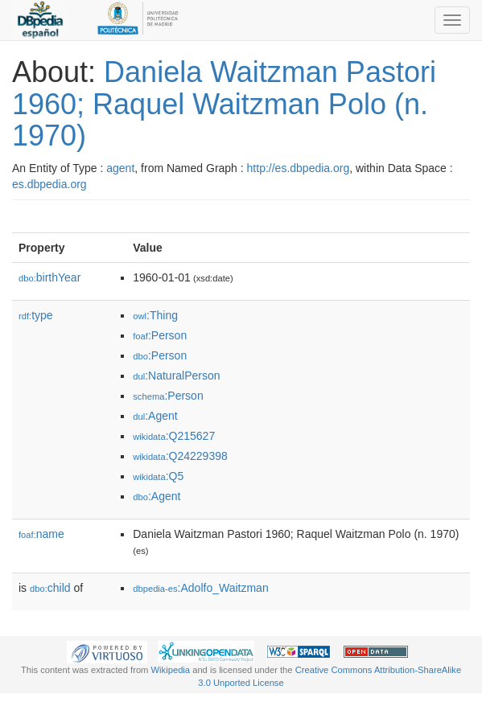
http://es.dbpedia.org (298, 168)
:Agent (155, 415)
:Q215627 (174, 435)
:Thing (155, 315)
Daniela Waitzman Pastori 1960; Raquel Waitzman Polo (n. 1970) (224, 103)
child (50, 587)
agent (120, 168)
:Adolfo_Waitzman (200, 587)
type (36, 315)
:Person (160, 335)
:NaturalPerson (176, 375)
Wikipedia (171, 670)
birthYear (49, 277)
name (41, 534)
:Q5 (158, 476)
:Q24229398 (180, 456)
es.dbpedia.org (49, 184)
